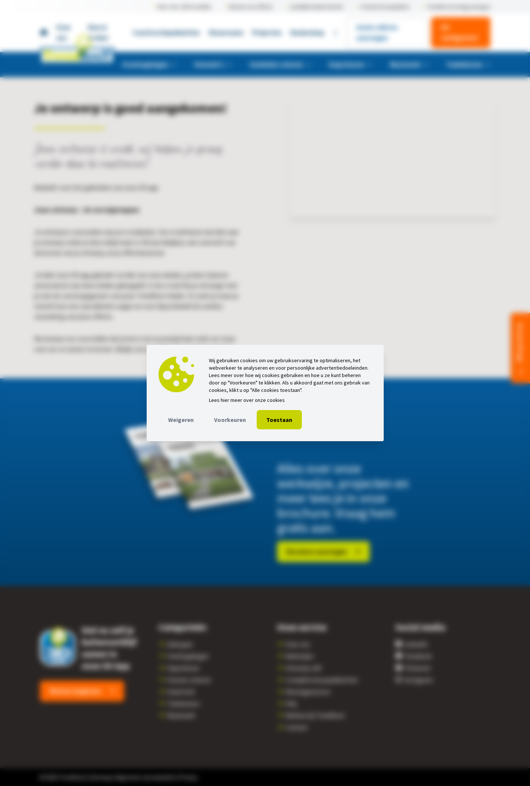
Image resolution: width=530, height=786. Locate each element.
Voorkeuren (230, 419)
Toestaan (279, 419)
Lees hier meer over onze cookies (247, 400)
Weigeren (181, 419)
